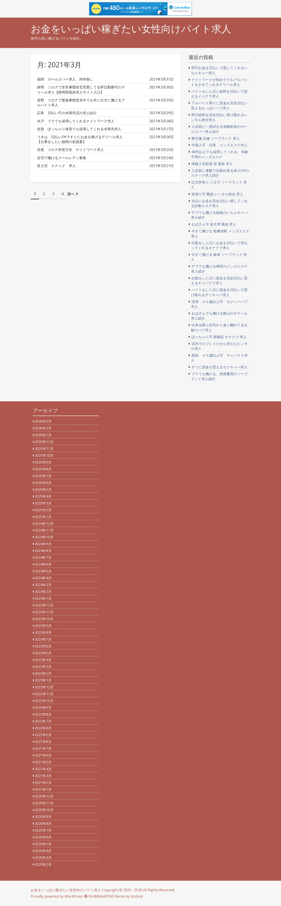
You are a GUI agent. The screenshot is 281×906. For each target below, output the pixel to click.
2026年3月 (43, 421)
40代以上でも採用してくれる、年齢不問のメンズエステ (219, 154)
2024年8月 (43, 550)
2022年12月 (44, 687)
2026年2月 (43, 428)
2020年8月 (43, 823)
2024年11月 (44, 530)
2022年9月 (43, 707)
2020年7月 (43, 830)
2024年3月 (43, 584)
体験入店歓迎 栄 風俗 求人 (212, 163)
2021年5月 (43, 762)
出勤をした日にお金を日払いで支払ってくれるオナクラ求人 (219, 245)
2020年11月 (44, 803)
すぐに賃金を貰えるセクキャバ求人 (219, 367)
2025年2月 (43, 510)
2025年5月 (43, 489)
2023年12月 (44, 605)
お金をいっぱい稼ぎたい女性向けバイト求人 (131, 29)
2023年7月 (43, 639)
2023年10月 (44, 618)
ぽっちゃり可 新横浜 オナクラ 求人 (219, 336)
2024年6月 (43, 564)
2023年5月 (43, 653)
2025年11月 (44, 448)
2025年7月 (43, 475)
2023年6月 (43, 646)
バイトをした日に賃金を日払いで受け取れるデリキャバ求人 (219, 292)
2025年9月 (43, 462)
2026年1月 (43, 435)
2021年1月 (43, 789)
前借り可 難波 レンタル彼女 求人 (217, 194)
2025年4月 (43, 496)
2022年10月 (44, 700)
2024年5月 (43, 571)
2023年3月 (43, 666)
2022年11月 (44, 693)
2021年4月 (43, 769)
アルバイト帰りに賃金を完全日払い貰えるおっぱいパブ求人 (219, 105)
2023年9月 (43, 625)
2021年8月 (43, 741)
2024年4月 (43, 578)
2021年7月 (43, 748)
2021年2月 (43, 782)
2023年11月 (44, 612)
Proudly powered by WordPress (57, 896)
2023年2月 (43, 673)
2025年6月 (43, 482)
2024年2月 (43, 591)
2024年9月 (43, 543)
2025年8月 (43, 469)
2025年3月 (43, 503)
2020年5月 (43, 844)
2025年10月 (44, 455)
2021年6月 (43, 755)
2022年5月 (43, 734)
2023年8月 (43, 632)
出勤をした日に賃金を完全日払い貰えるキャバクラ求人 (219, 280)
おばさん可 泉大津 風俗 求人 (213, 224)
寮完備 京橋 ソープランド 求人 (215, 138)
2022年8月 (43, 714)
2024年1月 (43, 598)
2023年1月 (43, 680)
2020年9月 (43, 816)
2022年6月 (43, 728)
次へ (70, 193)
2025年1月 (43, 516)
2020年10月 (44, 809)
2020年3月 (43, 857)
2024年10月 (44, 537)
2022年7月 (43, 721)
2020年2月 (43, 864)
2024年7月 (43, 557)
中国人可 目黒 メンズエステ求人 (219, 145)
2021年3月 (43, 775)
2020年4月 (43, 850)
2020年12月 (44, 796)
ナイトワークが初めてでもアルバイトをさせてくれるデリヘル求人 (219, 82)
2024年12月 (44, 523)
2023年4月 (43, 659)
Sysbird (137, 896)
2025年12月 (44, 441)
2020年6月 (43, 837)
